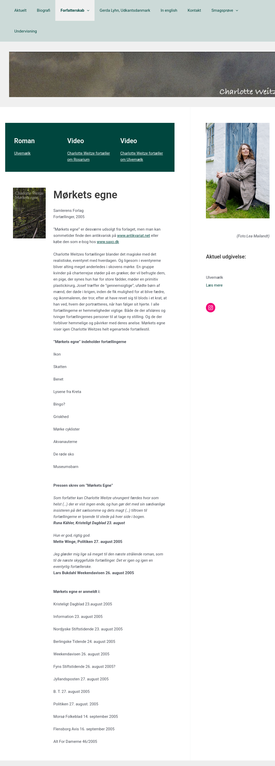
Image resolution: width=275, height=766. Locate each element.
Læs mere (214, 264)
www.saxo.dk (108, 221)
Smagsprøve (213, 10)
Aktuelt (24, 10)
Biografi (44, 10)
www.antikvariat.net (134, 214)
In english (162, 10)
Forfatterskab (73, 10)
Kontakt (185, 10)
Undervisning (245, 10)
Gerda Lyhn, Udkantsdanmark (121, 10)
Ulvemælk (22, 132)
